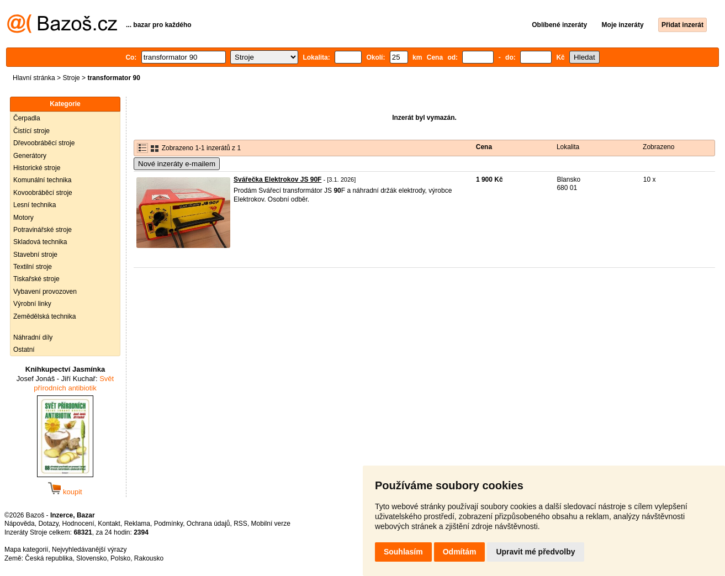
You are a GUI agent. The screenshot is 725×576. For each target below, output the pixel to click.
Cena (484, 147)
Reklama (137, 523)
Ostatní (24, 349)
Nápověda (19, 523)
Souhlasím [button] (403, 551)
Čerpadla (26, 118)
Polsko (120, 558)
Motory (23, 217)
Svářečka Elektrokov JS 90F (277, 179)
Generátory (29, 156)
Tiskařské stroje (36, 279)
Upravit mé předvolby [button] (535, 551)
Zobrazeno (658, 147)
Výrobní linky (32, 304)
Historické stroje (36, 168)
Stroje (71, 78)
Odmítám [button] (460, 551)
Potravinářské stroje (42, 230)
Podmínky (168, 523)
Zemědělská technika (44, 316)
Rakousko (148, 558)
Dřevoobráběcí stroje (44, 143)
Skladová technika (40, 242)
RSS (240, 523)
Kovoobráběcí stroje (42, 193)
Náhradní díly (32, 337)
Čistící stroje (31, 131)
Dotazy (48, 523)
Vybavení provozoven (45, 291)
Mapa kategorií (26, 549)
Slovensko (91, 558)
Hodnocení (78, 523)
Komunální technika (42, 180)
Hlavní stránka (34, 78)
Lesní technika (34, 205)
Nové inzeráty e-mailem (176, 164)
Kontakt (109, 523)
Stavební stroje (35, 254)
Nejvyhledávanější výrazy (89, 549)
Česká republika (48, 558)
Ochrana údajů (208, 523)
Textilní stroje (32, 267)
